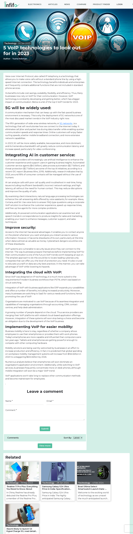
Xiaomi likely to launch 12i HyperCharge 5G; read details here (112, 487)
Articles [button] (52, 4)
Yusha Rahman (19, 59)
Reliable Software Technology (78, 530)
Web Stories (87, 526)
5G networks (66, 123)
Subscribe (85, 516)
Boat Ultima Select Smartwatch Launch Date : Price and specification (82, 487)
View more (45, 446)
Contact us (109, 526)
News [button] (67, 4)
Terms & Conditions (40, 526)
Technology (10, 43)
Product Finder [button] (101, 4)
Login (119, 4)
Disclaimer (73, 526)
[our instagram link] (65, 521)
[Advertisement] (109, 90)
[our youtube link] (75, 521)
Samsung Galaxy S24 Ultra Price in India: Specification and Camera (50, 489)
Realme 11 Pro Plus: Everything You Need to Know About (18, 487)
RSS (98, 526)
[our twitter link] (59, 521)
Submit (45, 429)
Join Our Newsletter (66, 511)
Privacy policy (58, 526)
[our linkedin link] (70, 521)
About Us (23, 526)
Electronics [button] (34, 4)
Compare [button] (81, 4)
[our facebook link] (54, 521)
